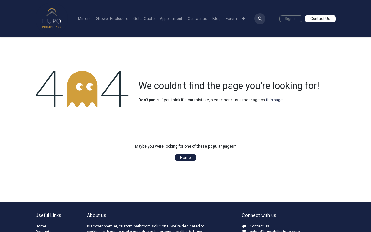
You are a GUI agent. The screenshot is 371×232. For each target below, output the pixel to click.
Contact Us (320, 18)
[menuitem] (84, 18)
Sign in (291, 18)
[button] (259, 18)
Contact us (259, 226)
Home (185, 157)
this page (274, 100)
